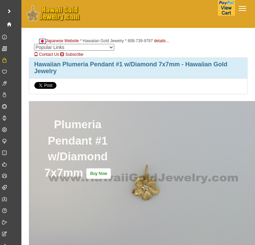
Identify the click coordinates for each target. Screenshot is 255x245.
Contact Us (46, 54)
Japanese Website (59, 40)
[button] (98, 173)
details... (161, 40)
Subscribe (71, 54)
